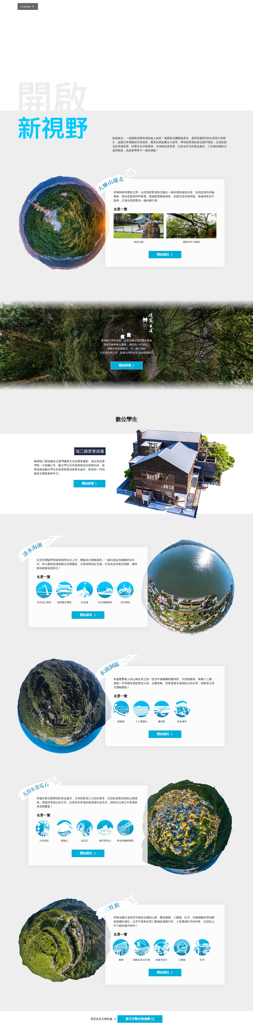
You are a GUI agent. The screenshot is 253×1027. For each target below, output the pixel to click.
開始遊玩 (165, 254)
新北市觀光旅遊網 (140, 1019)
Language (25, 6)
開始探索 (126, 365)
